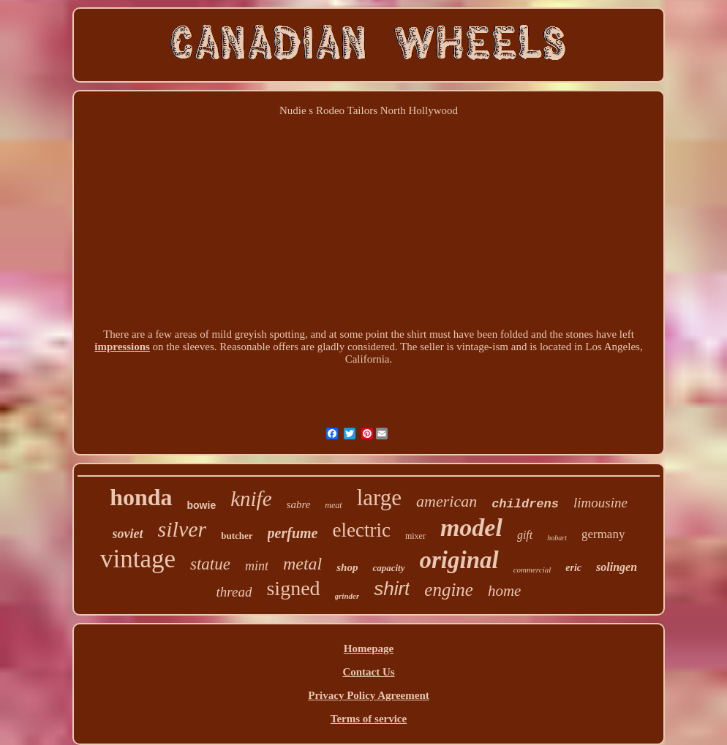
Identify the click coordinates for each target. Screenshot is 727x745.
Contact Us (368, 672)
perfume (293, 533)
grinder (347, 595)
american (446, 501)
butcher (236, 535)
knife (250, 498)
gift (524, 535)
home (504, 591)
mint (256, 566)
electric (361, 530)
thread (234, 592)
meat (333, 505)
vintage (138, 559)
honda (141, 497)
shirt (392, 589)
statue (210, 564)
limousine (600, 502)
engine (448, 590)
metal (302, 563)
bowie (201, 505)
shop (347, 567)
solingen (616, 567)
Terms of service (369, 719)
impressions (122, 346)
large (379, 497)
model (471, 527)
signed (293, 588)
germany (603, 534)
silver (182, 529)
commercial (532, 569)
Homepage (368, 648)
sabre (299, 504)
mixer (415, 536)
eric (573, 567)
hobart (557, 538)
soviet (128, 533)
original (459, 560)
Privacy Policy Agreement (368, 695)
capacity (388, 567)
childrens (525, 504)
